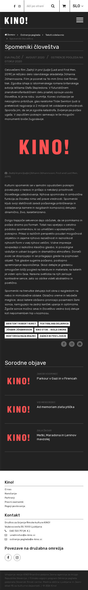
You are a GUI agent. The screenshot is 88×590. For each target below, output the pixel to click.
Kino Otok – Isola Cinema (51, 330)
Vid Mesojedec (46, 402)
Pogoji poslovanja (15, 506)
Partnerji (10, 497)
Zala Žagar (44, 430)
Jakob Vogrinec (47, 373)
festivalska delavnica (54, 324)
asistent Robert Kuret (21, 324)
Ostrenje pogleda (30, 35)
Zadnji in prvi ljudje (53, 336)
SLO (76, 6)
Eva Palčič (12, 57)
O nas (8, 489)
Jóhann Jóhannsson (19, 330)
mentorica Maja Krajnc (21, 336)
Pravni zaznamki (14, 502)
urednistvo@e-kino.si (22, 535)
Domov (10, 34)
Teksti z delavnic (55, 35)
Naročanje (11, 493)
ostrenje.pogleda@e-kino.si (26, 539)
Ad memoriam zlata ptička (55, 407)
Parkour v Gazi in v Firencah (57, 378)
